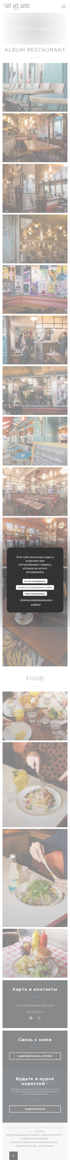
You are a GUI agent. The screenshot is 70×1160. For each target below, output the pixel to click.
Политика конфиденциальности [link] (36, 600)
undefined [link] (35, 604)
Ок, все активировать (35, 581)
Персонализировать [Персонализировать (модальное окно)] (35, 593)
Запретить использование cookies (35, 587)
